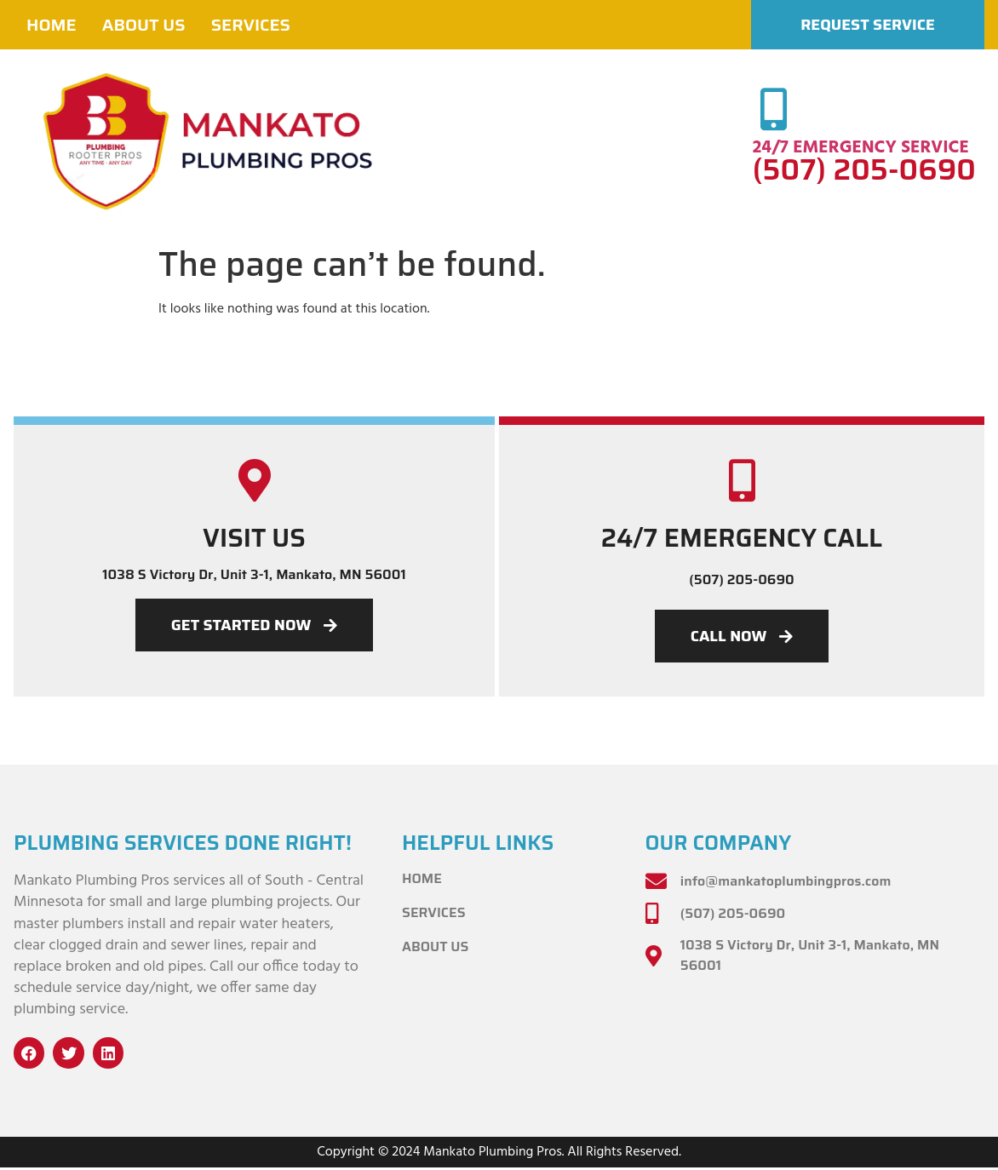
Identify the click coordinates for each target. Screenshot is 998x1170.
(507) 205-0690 (864, 169)
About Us (144, 24)
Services (250, 24)
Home (51, 24)
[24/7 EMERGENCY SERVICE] (774, 109)
